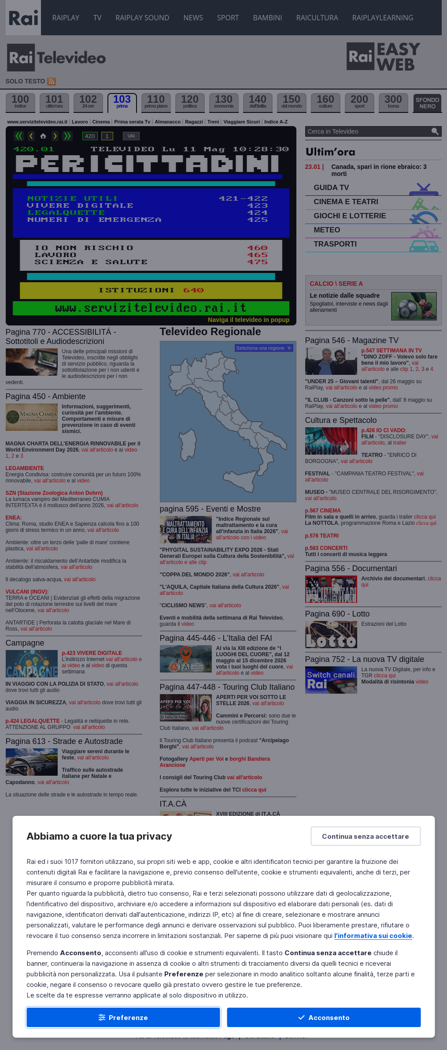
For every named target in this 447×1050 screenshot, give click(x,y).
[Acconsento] (324, 1017)
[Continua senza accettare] (365, 836)
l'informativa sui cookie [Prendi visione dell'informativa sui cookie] (373, 935)
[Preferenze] (123, 1017)
